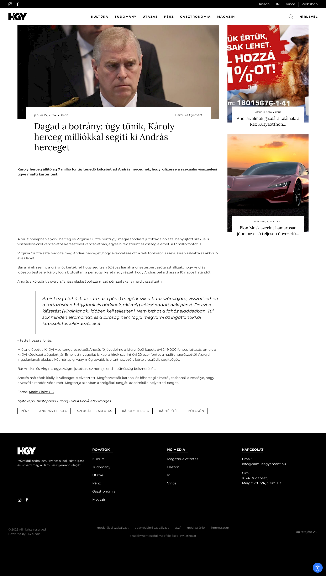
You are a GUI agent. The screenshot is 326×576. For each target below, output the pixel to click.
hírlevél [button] (309, 16)
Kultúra (100, 16)
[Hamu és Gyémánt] (17, 16)
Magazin (226, 16)
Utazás (150, 16)
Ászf (178, 527)
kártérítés (169, 411)
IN (278, 4)
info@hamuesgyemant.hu (264, 464)
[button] (315, 532)
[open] (318, 568)
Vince (290, 4)
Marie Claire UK (41, 392)
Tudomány (125, 16)
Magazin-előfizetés (182, 459)
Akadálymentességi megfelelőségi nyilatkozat (163, 536)
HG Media (33, 534)
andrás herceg (53, 411)
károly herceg (135, 411)
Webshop (309, 4)
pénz (25, 411)
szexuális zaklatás (94, 411)
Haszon (263, 4)
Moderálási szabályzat (113, 527)
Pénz (169, 16)
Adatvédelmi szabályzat (152, 527)
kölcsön (196, 411)
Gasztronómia (195, 16)
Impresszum (220, 527)
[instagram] (10, 4)
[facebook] (18, 4)
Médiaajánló (196, 527)
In (168, 475)
